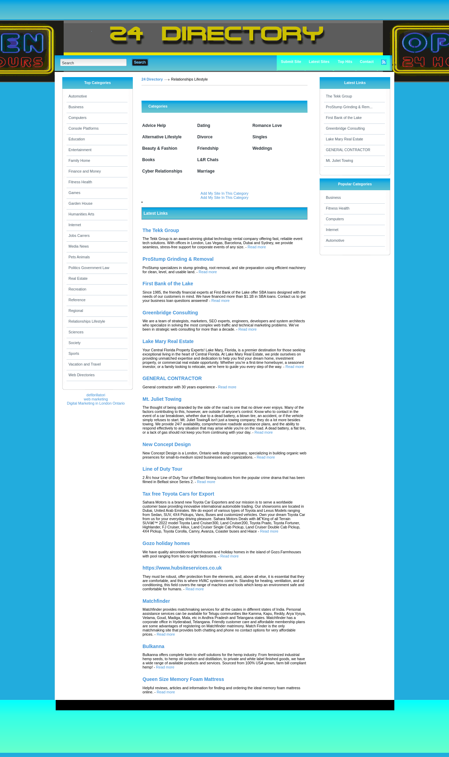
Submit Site (291, 61)
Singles (260, 137)
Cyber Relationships (162, 171)
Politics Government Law (88, 268)
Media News (78, 246)
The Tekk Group (339, 96)
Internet (74, 225)
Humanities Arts (81, 214)
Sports (73, 353)
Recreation (77, 289)
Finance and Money (84, 171)
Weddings (262, 148)
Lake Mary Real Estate (344, 139)
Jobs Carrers (79, 235)
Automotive (77, 96)
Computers (77, 118)
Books (148, 159)
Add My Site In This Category (224, 193)
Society (74, 343)
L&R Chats (207, 159)
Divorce (204, 137)
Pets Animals (79, 257)
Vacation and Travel (84, 364)
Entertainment (79, 150)
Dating (203, 125)
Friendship (207, 148)
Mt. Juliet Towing (339, 160)
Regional (75, 310)
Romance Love (267, 125)
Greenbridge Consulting (345, 128)
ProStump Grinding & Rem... (349, 107)
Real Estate (78, 278)
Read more (257, 247)
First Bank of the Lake (344, 118)
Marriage (205, 171)
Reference (76, 300)
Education (76, 139)
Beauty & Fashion (159, 148)
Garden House (80, 203)
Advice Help (154, 125)
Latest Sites (319, 61)
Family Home (79, 160)
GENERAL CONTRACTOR (348, 150)
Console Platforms (83, 128)
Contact (367, 61)
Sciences (75, 332)
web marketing (96, 399)
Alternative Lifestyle (162, 137)
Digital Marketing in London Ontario (96, 403)
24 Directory (152, 79)
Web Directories (81, 375)
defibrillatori (96, 395)
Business (75, 107)
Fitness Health (80, 182)
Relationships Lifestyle (86, 321)
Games (74, 193)
